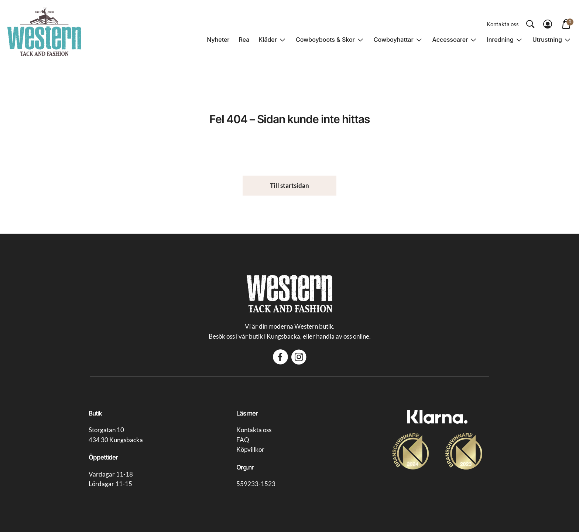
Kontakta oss (503, 24)
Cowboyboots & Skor (325, 39)
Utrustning (547, 39)
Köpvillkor (250, 449)
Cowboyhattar (394, 39)
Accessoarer (450, 39)
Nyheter (218, 39)
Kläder (267, 39)
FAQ (242, 440)
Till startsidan (289, 185)
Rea (244, 39)
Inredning (500, 39)
